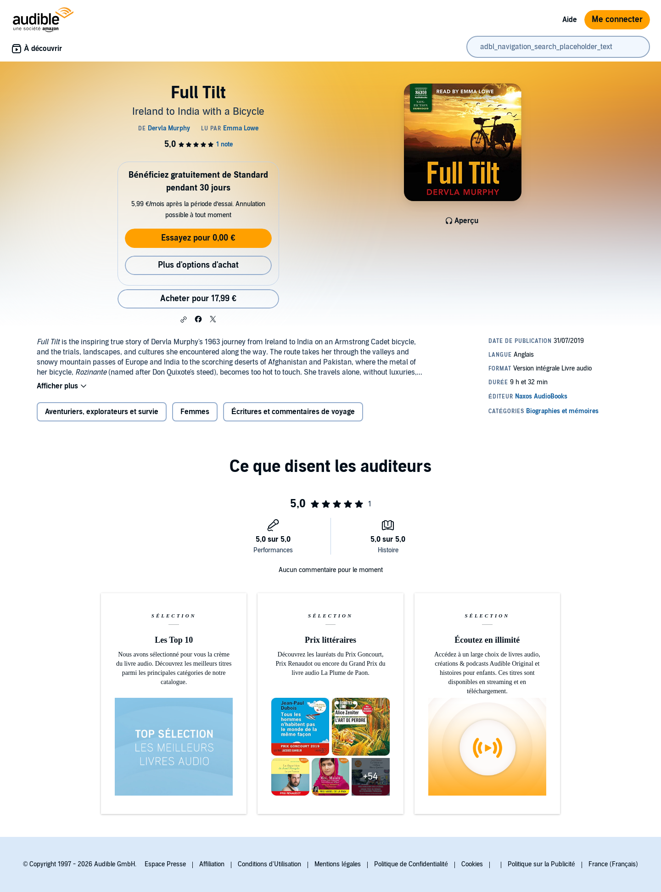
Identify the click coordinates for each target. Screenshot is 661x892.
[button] (183, 319)
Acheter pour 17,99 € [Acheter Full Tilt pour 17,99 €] (198, 298)
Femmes (194, 411)
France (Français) (613, 864)
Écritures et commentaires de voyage (293, 411)
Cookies (472, 864)
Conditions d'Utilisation (269, 864)
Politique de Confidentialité (411, 864)
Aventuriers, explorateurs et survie (101, 411)
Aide (569, 19)
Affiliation (211, 864)
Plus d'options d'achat (198, 265)
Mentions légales (337, 864)
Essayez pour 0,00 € (198, 238)
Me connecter (617, 19)
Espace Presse (165, 864)
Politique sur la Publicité (541, 864)
